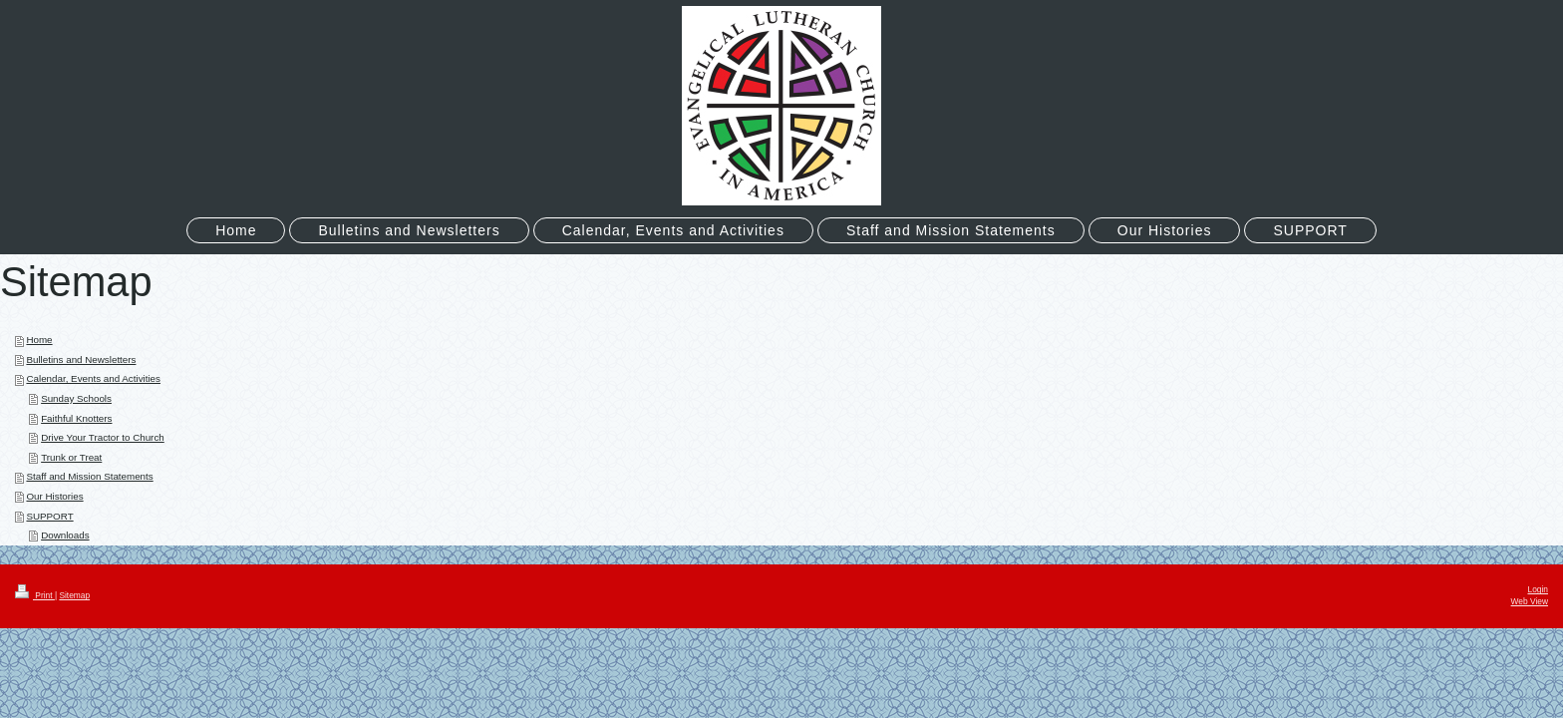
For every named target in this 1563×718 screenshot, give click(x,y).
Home (39, 339)
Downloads (65, 535)
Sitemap (74, 595)
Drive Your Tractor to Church (102, 437)
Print (35, 595)
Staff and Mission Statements (89, 476)
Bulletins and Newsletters (81, 359)
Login (1538, 589)
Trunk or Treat (71, 457)
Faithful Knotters (76, 418)
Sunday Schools (76, 398)
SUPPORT (49, 516)
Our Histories (54, 496)
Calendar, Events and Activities (93, 378)
